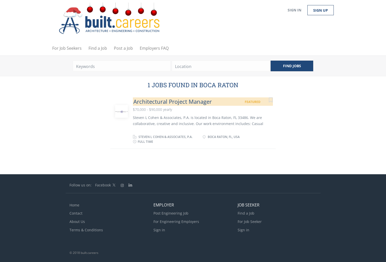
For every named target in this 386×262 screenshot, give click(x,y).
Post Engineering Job (170, 213)
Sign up (320, 10)
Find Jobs (292, 65)
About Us (77, 221)
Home (74, 205)
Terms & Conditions (86, 230)
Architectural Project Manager (172, 101)
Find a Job (246, 213)
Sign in (294, 10)
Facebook (103, 185)
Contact (75, 213)
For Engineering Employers (176, 221)
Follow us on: (80, 185)
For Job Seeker (250, 221)
